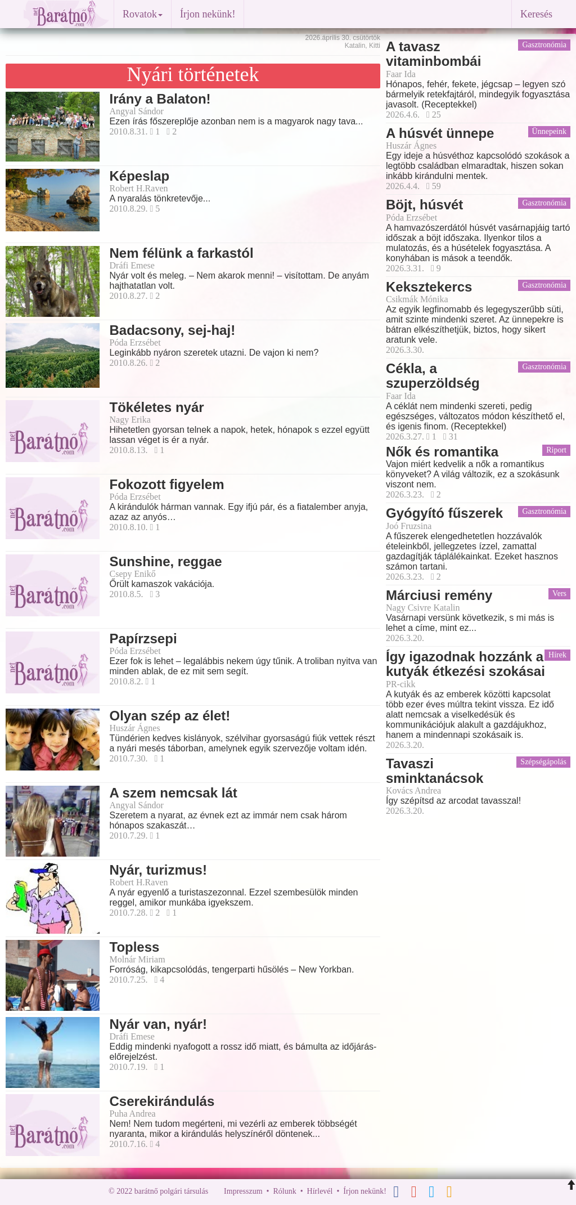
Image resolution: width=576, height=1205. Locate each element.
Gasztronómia (544, 45)
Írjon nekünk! (207, 14)
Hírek (557, 655)
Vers (559, 593)
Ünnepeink (549, 131)
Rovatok (143, 14)
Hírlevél (320, 1191)
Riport (556, 450)
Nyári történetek (193, 74)
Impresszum (243, 1191)
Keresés (536, 14)
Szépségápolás (543, 762)
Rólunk (284, 1191)
